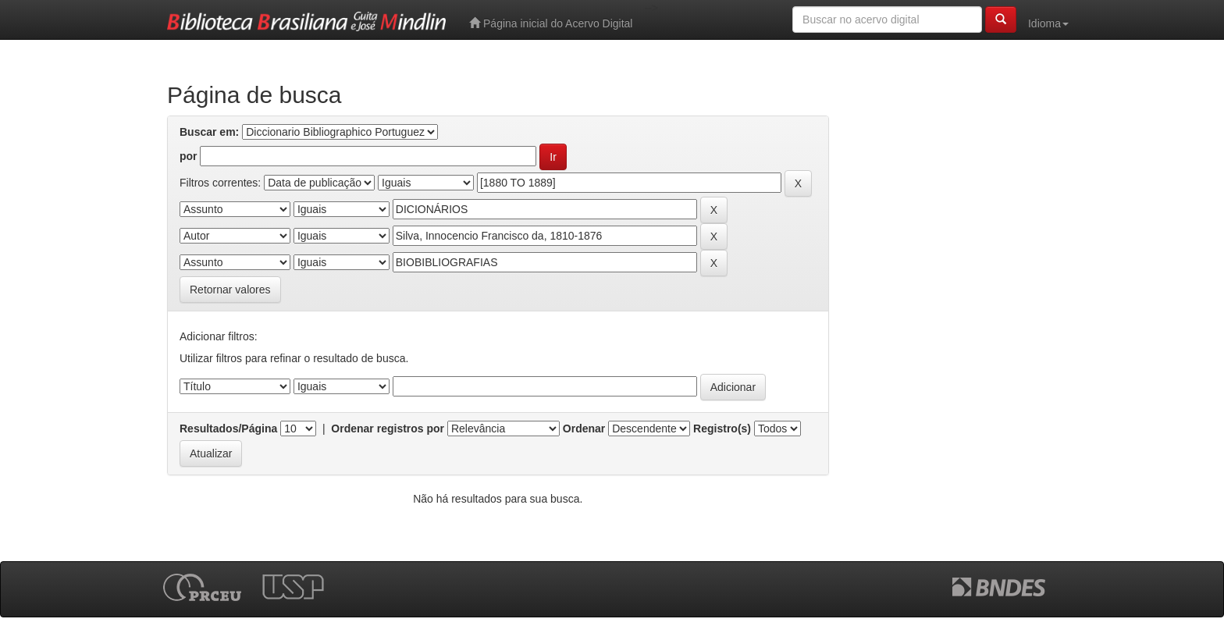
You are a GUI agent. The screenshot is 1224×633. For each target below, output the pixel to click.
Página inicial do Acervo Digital (550, 23)
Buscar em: (209, 132)
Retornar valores (230, 289)
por (188, 156)
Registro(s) (722, 428)
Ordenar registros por (387, 428)
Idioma (1048, 23)
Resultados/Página (228, 428)
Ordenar (584, 428)
